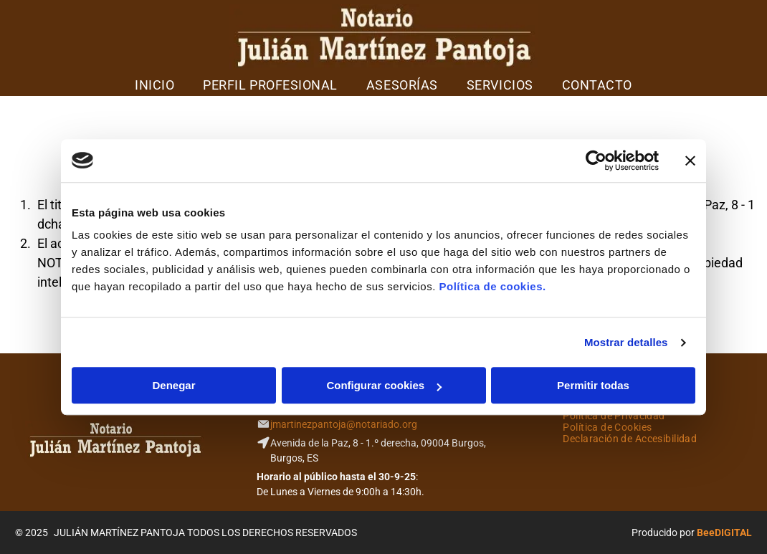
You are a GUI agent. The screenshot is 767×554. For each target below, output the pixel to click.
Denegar (173, 385)
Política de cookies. (492, 286)
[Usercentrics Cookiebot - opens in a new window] (596, 160)
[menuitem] (154, 84)
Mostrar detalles (626, 342)
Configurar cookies (384, 385)
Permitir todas (593, 385)
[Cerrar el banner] (690, 161)
